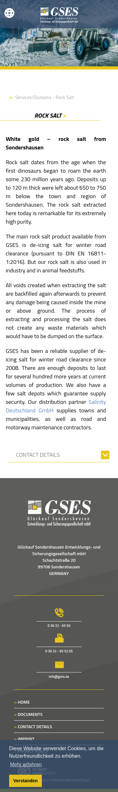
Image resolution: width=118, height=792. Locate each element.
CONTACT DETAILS (33, 726)
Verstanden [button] (25, 780)
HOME (22, 702)
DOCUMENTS (28, 714)
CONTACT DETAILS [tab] (38, 454)
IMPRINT (24, 738)
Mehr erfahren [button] (26, 764)
